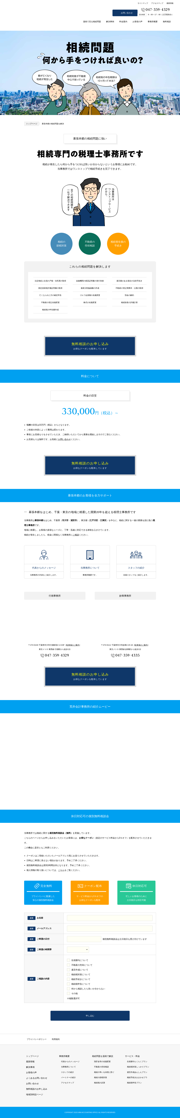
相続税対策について (80, 974)
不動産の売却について (81, 965)
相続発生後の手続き (118, 243)
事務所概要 (153, 21)
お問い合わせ (127, 13)
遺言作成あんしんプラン (137, 1072)
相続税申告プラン (134, 1083)
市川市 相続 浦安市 (27, 20)
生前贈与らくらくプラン (137, 1061)
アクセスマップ (157, 3)
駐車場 (72, 645)
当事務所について (90, 554)
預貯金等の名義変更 (102, 1061)
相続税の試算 (99, 1083)
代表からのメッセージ (44, 554)
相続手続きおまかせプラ (137, 1077)
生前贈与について (79, 960)
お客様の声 (137, 21)
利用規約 (56, 1039)
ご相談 (76, 535)
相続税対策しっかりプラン (138, 1067)
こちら (61, 870)
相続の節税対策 (61, 243)
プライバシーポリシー (37, 1039)
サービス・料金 (132, 1056)
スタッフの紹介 (136, 554)
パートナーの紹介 (68, 1077)
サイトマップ (143, 3)
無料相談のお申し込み (176, 559)
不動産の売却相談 (90, 243)
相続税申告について (80, 984)
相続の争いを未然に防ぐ (104, 1072)
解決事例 (110, 21)
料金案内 (123, 21)
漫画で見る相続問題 (92, 21)
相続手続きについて (80, 979)
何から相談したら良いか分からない (88, 989)
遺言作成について (79, 970)
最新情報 (170, 3)
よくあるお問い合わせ (36, 1078)
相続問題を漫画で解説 (102, 1056)
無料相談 (167, 21)
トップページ (31, 124)
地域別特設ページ (34, 1094)
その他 (74, 993)
